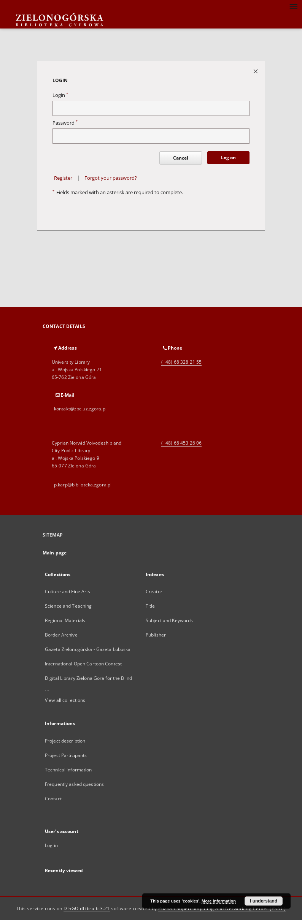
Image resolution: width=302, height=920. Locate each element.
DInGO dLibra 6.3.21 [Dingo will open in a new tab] (87, 908)
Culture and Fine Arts (68, 591)
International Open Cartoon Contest (83, 663)
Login (60, 95)
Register (63, 178)
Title (150, 606)
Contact (53, 798)
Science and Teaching (68, 606)
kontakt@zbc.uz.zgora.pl (80, 408)
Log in (51, 845)
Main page (55, 552)
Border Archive (61, 635)
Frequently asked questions (74, 784)
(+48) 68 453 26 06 (181, 443)
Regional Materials (65, 620)
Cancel (180, 158)
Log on (228, 157)
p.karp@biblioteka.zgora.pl (82, 484)
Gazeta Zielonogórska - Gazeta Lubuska (87, 649)
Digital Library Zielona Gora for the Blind (88, 678)
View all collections (65, 700)
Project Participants (66, 755)
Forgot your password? (110, 178)
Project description (65, 741)
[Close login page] (256, 71)
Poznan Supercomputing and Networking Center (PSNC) (222, 908)
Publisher (156, 635)
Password (65, 123)
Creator (154, 591)
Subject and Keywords (169, 620)
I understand (263, 901)
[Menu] (293, 6)
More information (219, 901)
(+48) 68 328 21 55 (181, 362)
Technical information (68, 769)
